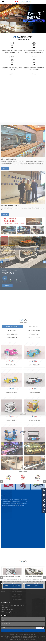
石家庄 (20, 639)
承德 (26, 639)
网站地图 (20, 634)
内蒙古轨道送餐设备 (15, 637)
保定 (22, 639)
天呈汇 (38, 637)
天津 (17, 639)
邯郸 (28, 639)
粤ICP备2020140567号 (32, 636)
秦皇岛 (34, 639)
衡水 (30, 639)
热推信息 (12, 634)
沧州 (24, 639)
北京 (15, 639)
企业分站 (16, 634)
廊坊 (32, 639)
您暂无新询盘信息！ (32, 634)
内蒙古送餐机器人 (22, 637)
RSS (24, 634)
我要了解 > (12, 56)
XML (26, 634)
